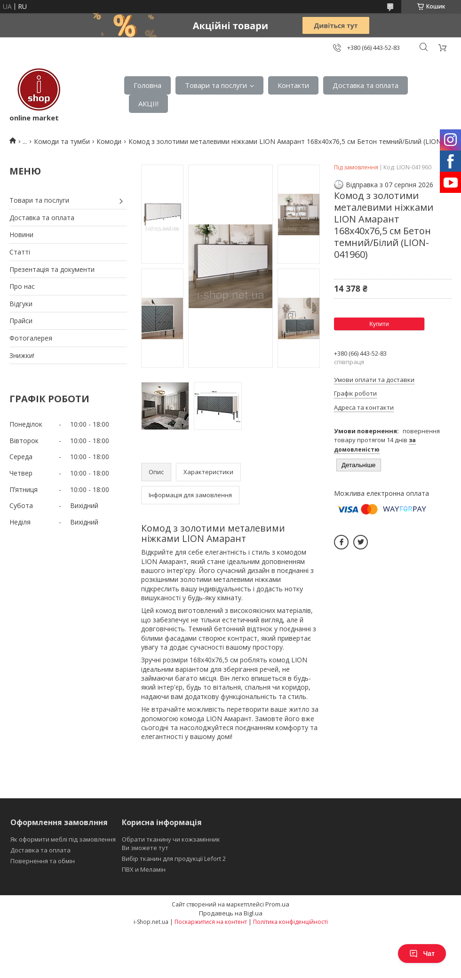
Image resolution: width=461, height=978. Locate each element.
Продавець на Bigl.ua (230, 913)
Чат (422, 953)
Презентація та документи (52, 269)
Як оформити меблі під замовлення (63, 839)
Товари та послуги (216, 85)
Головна (147, 85)
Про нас (22, 286)
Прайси (20, 320)
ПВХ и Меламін (144, 869)
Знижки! (21, 355)
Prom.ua (277, 904)
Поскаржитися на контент (211, 922)
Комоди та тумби (62, 141)
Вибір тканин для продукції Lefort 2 (174, 858)
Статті (19, 251)
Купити (379, 323)
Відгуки (20, 303)
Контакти (293, 85)
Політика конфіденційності (290, 922)
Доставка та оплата (365, 85)
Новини (21, 234)
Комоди (108, 141)
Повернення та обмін (42, 861)
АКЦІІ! (148, 103)
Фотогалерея (30, 338)
